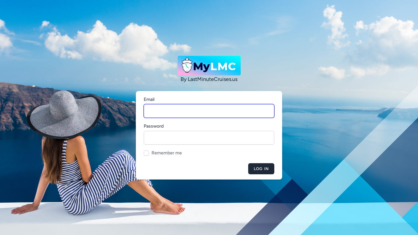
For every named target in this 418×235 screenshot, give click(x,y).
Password (154, 126)
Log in (261, 168)
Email (149, 99)
